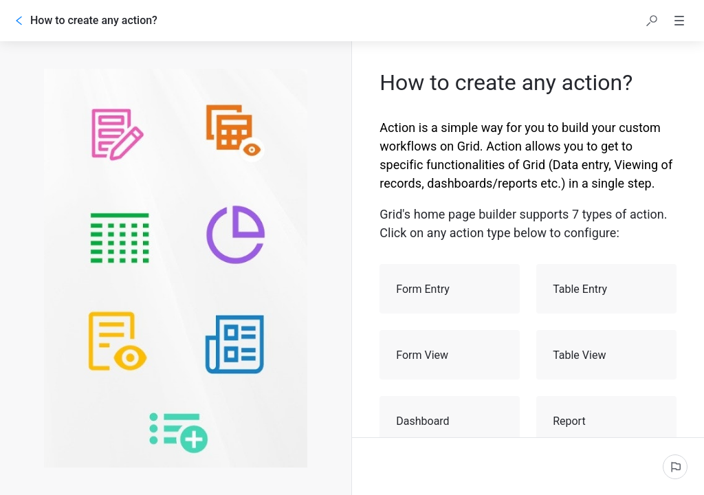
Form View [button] (450, 354)
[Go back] (19, 20)
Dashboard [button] (450, 420)
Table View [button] (607, 354)
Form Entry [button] (450, 288)
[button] (652, 20)
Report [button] (607, 420)
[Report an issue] (675, 466)
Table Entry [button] (607, 288)
